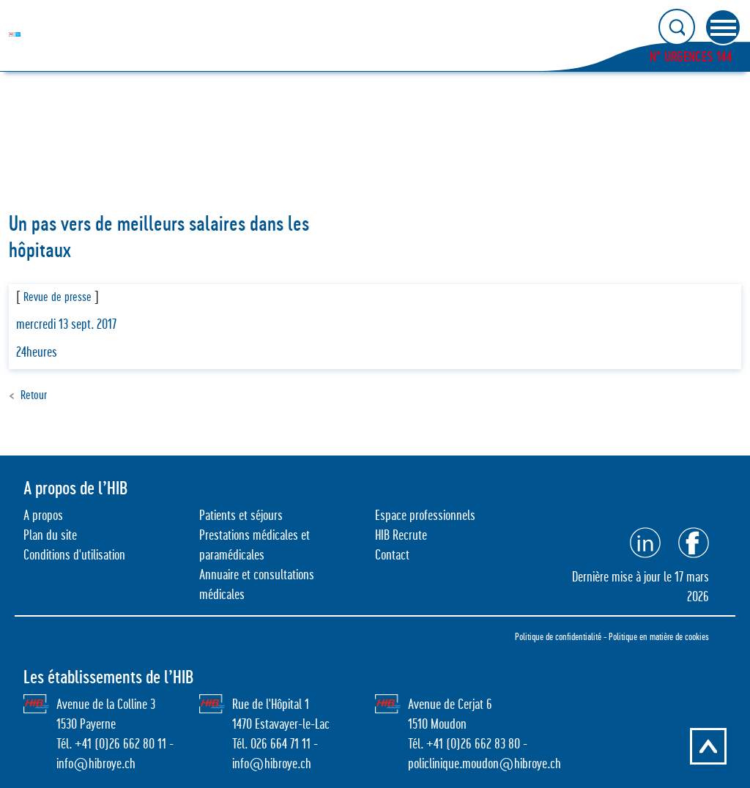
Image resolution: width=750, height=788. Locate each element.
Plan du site (50, 535)
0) (455, 743)
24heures (36, 351)
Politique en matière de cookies (659, 636)
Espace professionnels (425, 515)
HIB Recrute (401, 535)
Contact (392, 554)
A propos (43, 515)
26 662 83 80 (490, 743)
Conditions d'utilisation (74, 554)
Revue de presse (57, 297)
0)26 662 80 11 (132, 743)
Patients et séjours (241, 515)
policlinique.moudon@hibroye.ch (484, 763)
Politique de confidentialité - (562, 636)
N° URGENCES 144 (691, 56)
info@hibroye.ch (95, 763)
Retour (34, 395)
